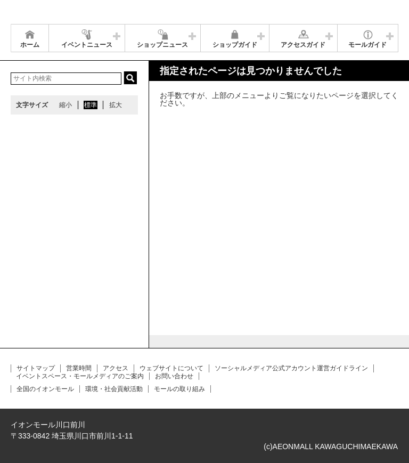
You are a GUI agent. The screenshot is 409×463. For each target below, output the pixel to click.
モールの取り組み (179, 389)
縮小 (65, 105)
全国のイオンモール (45, 389)
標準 (90, 105)
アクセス (115, 368)
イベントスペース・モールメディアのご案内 (80, 376)
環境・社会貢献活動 (114, 389)
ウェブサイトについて (171, 368)
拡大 (115, 105)
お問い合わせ (174, 376)
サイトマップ (36, 368)
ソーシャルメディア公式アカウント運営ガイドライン (291, 368)
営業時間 (79, 368)
